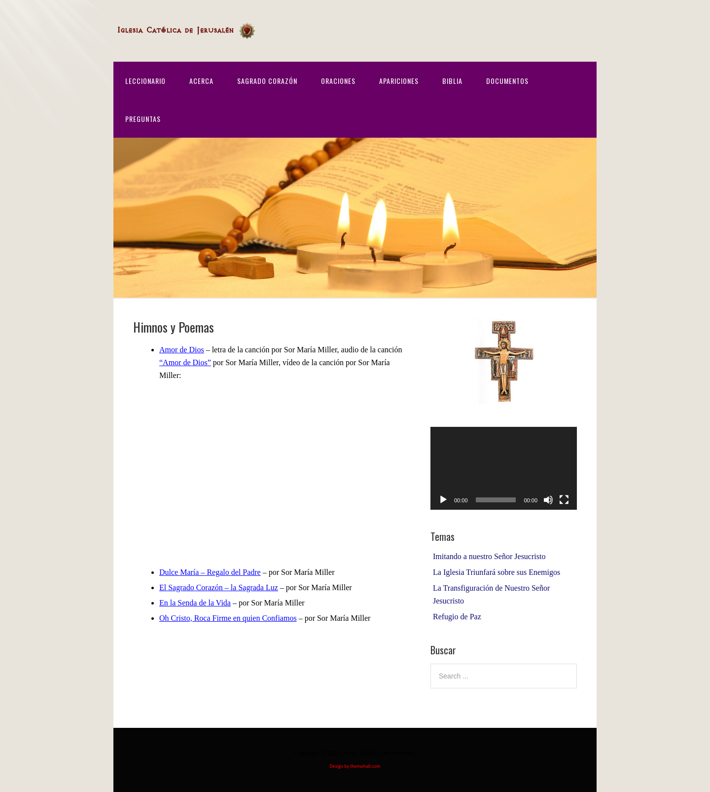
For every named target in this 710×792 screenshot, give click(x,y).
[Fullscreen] (564, 500)
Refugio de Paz (457, 616)
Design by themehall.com (355, 766)
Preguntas (143, 118)
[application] (503, 468)
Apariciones (399, 80)
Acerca (201, 80)
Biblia (452, 80)
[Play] (443, 500)
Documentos (507, 80)
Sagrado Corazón (267, 80)
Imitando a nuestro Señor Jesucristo (489, 556)
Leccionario (145, 80)
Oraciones (338, 80)
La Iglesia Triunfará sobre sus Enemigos (496, 572)
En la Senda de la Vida (195, 603)
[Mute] (548, 500)
